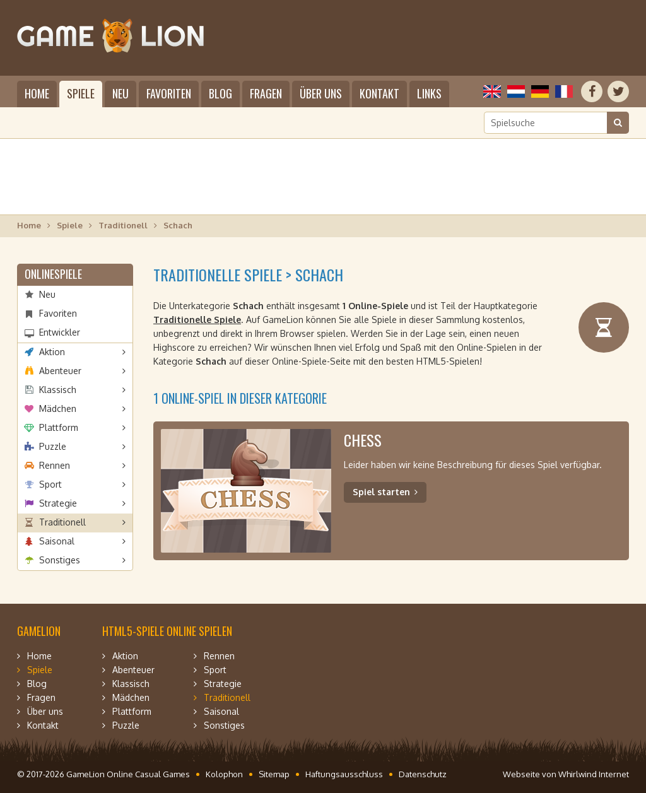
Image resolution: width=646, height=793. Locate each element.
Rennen (54, 465)
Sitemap (274, 774)
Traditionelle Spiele (197, 319)
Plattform (58, 427)
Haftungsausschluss (344, 774)
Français (564, 91)
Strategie (58, 503)
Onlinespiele (53, 274)
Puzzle (52, 446)
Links (429, 93)
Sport (50, 484)
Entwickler (59, 332)
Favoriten (168, 93)
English (492, 91)
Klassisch (57, 389)
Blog (220, 93)
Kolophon (224, 774)
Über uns (321, 93)
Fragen (266, 93)
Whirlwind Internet (593, 774)
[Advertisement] (323, 176)
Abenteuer (60, 370)
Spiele (81, 93)
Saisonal (56, 541)
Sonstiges (59, 560)
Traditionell (123, 225)
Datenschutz (423, 774)
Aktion (52, 351)
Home (37, 93)
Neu (120, 93)
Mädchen (57, 408)
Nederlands (516, 91)
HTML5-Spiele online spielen (167, 631)
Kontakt (379, 93)
